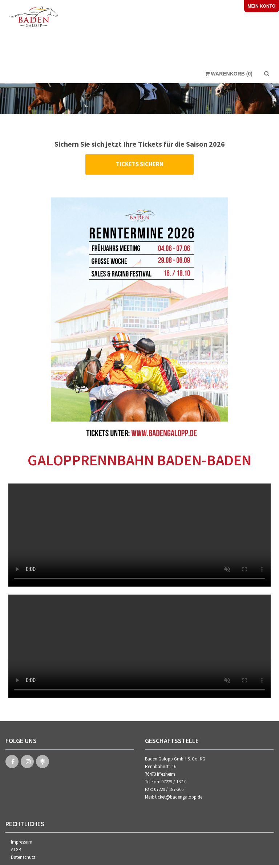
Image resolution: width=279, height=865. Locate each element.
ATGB (16, 848)
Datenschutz (23, 855)
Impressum (21, 840)
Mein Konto (261, 6)
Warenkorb (228, 76)
